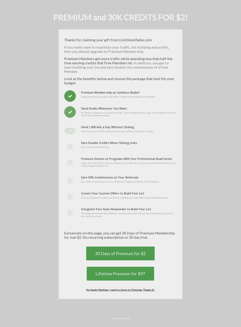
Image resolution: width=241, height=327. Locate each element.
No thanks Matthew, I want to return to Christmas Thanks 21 (120, 289)
